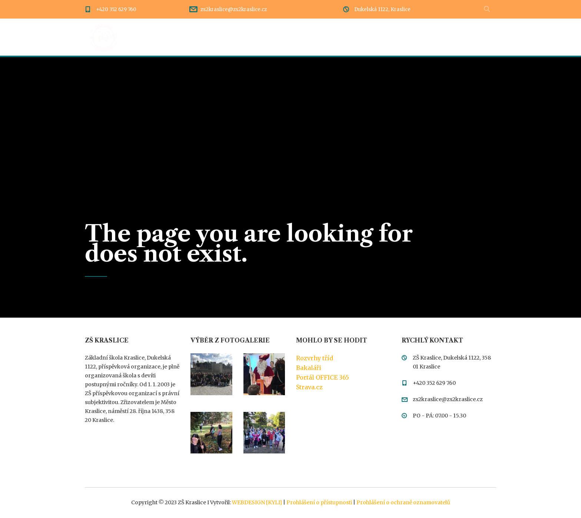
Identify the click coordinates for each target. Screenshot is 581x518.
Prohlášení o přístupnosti (319, 502)
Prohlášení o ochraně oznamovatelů (403, 502)
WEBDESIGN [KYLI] (257, 502)
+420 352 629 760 (116, 9)
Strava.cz (309, 387)
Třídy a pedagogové (367, 37)
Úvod (150, 37)
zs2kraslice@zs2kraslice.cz (233, 9)
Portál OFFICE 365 (322, 377)
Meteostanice (476, 37)
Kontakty (426, 37)
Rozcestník (247, 37)
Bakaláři (308, 367)
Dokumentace (301, 37)
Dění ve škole (194, 37)
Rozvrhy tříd (314, 358)
